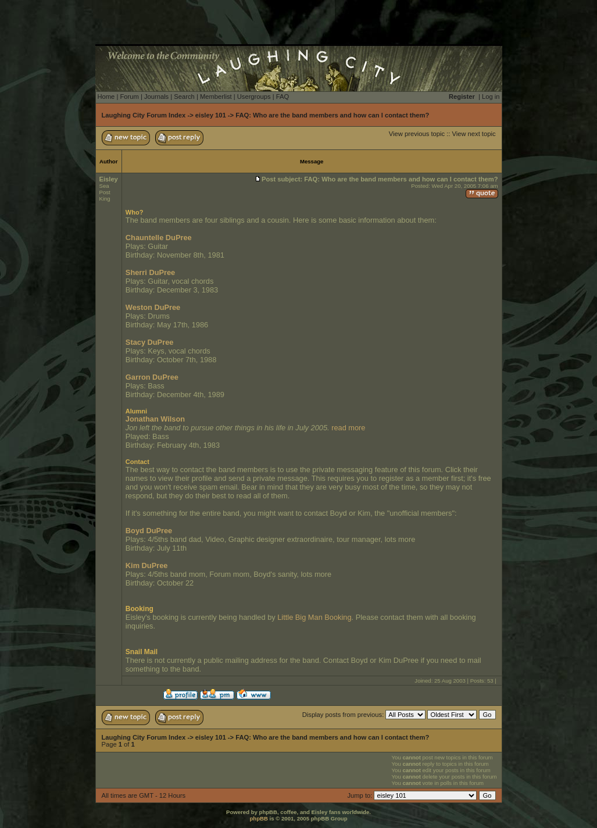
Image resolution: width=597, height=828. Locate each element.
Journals (156, 96)
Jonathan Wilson (155, 419)
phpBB (258, 818)
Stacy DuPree (150, 342)
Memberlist (216, 96)
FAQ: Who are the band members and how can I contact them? (332, 115)
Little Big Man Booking (314, 617)
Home (106, 96)
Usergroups (254, 96)
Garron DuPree (152, 377)
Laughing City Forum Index (144, 115)
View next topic (473, 133)
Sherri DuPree (150, 272)
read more (348, 427)
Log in (490, 96)
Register (462, 96)
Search (184, 96)
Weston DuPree (153, 307)
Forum (129, 96)
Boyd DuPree (149, 530)
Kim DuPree (147, 565)
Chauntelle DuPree (159, 237)
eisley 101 (210, 115)
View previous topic (417, 133)
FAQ (282, 96)
